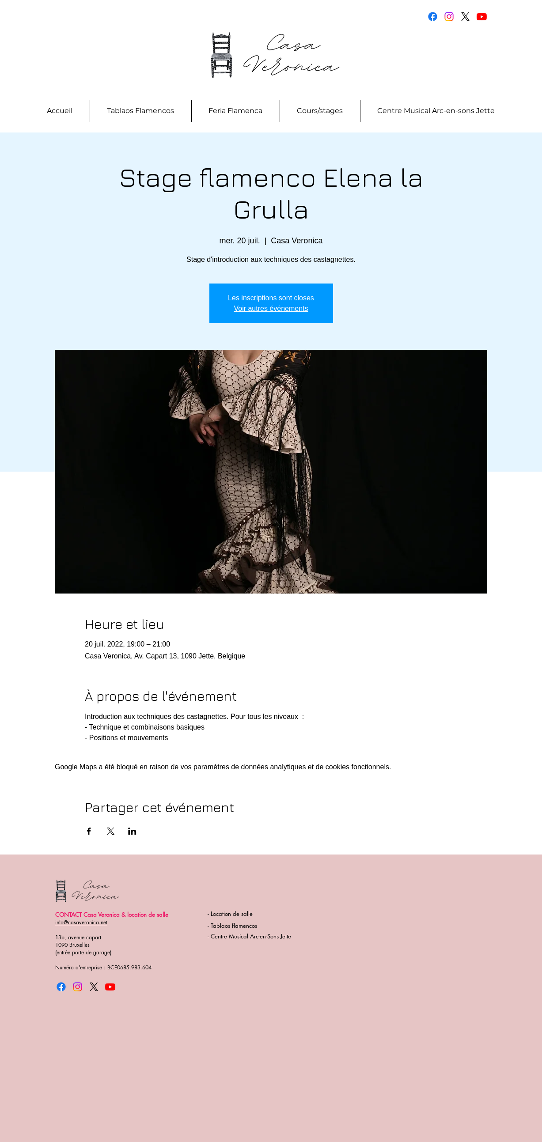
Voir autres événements (271, 308)
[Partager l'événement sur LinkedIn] (132, 831)
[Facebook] (433, 17)
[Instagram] (449, 17)
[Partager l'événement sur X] (110, 831)
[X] (465, 17)
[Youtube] (482, 17)
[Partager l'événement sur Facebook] (89, 831)
